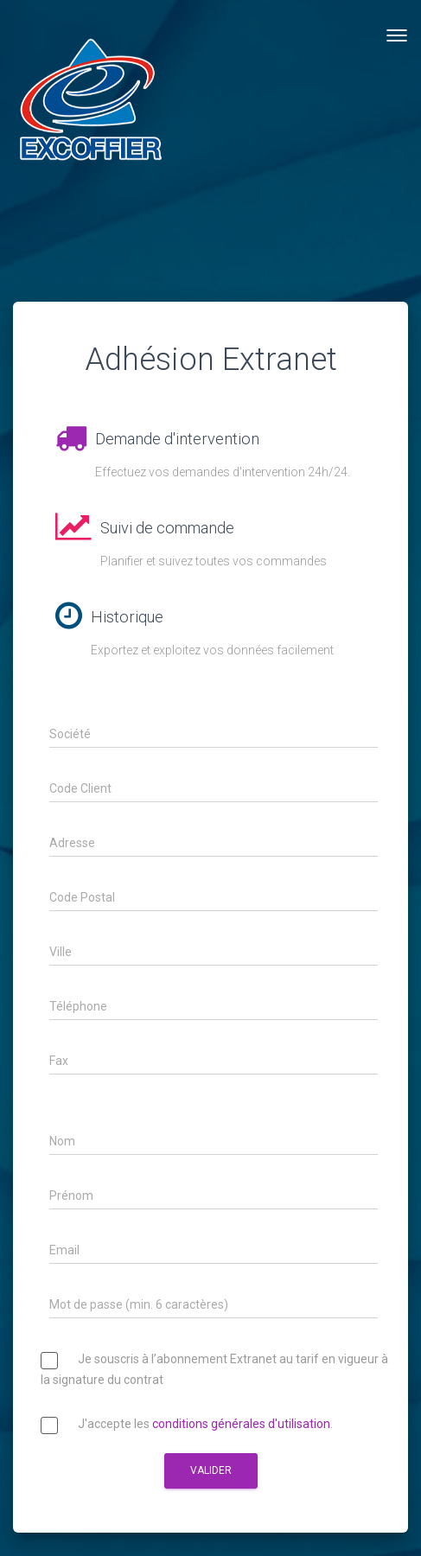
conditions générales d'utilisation (241, 1425)
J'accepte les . (187, 1428)
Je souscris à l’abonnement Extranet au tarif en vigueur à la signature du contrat (214, 1370)
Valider (211, 1470)
